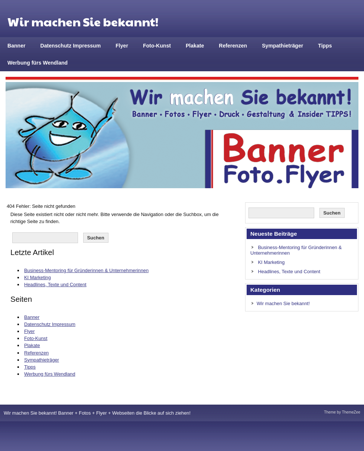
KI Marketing (37, 277)
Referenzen (233, 46)
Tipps (325, 46)
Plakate (195, 46)
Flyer (122, 46)
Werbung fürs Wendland (37, 63)
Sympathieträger (282, 46)
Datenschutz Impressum (70, 46)
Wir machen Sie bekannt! (283, 303)
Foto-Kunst (157, 46)
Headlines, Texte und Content (55, 284)
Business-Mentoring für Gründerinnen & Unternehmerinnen (86, 270)
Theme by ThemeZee (342, 412)
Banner (16, 46)
